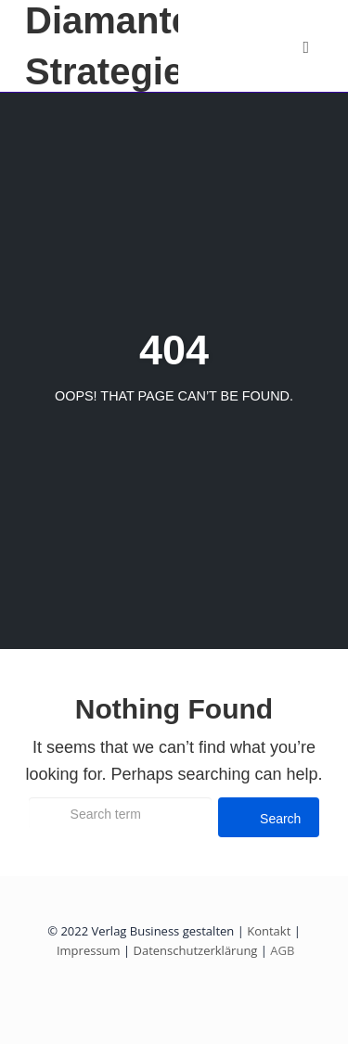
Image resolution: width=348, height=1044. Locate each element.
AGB (280, 950)
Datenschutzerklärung (196, 950)
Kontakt (268, 931)
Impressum (89, 950)
